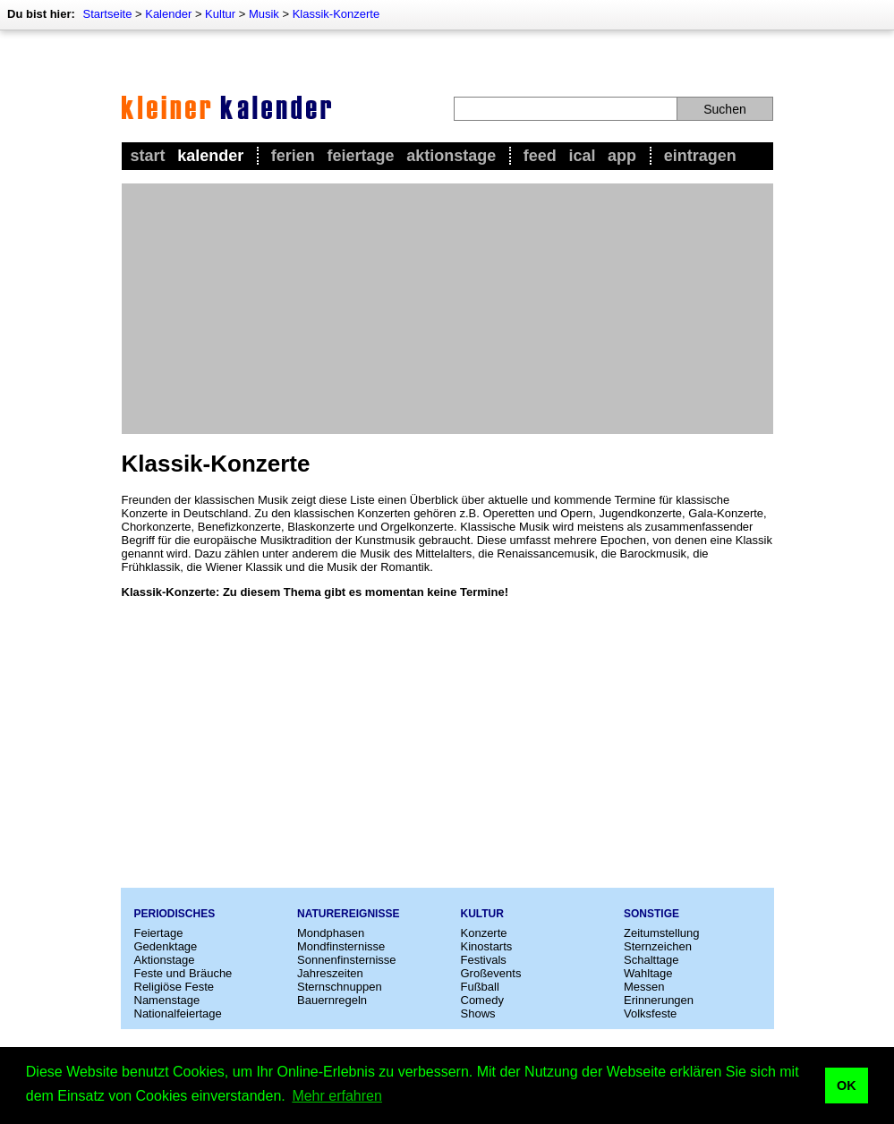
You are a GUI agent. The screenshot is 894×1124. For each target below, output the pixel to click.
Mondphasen (330, 933)
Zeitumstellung (662, 933)
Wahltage (648, 973)
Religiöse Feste (174, 986)
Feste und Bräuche (183, 973)
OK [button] (846, 1085)
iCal (581, 156)
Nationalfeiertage (178, 1013)
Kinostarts (487, 946)
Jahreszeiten (330, 973)
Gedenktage (166, 946)
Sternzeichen (658, 946)
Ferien (293, 156)
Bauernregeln (332, 1000)
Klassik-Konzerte (336, 14)
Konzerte (484, 933)
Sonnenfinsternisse (346, 959)
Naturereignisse (348, 913)
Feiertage (360, 156)
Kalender (168, 14)
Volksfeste (650, 1013)
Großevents (491, 973)
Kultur (220, 14)
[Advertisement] (447, 308)
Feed (540, 156)
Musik (264, 14)
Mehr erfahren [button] (337, 1095)
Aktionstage (451, 156)
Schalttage (651, 959)
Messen (644, 986)
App (622, 156)
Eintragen (700, 156)
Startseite (107, 14)
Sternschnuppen (339, 986)
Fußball (480, 986)
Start (148, 156)
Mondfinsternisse (341, 946)
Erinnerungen (659, 1000)
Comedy (482, 1000)
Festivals (484, 959)
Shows (478, 1013)
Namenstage (167, 1000)
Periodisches (175, 913)
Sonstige (651, 913)
